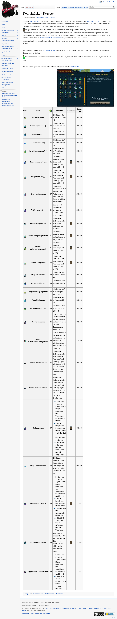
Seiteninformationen (8, 106)
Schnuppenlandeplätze (9, 30)
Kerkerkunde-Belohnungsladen (51, 38)
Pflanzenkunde (38, 594)
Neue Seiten (5, 80)
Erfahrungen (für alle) (7, 63)
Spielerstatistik (9, 52)
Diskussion (29, 7)
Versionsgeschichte (81, 7)
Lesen (58, 7)
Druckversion (6, 101)
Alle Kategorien (6, 77)
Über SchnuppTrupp (36, 613)
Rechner (9, 55)
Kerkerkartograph (9, 49)
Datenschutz (25, 613)
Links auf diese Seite (8, 93)
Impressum (47, 613)
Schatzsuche (9, 33)
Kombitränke (34, 21)
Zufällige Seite (5, 85)
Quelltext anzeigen (68, 7)
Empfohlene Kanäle (7, 72)
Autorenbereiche (9, 58)
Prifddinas (59, 594)
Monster (9, 35)
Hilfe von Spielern (6, 60)
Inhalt (9, 28)
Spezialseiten (6, 99)
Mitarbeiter (4, 65)
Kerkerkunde (49, 594)
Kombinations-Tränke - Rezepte (45, 17)
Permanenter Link (7, 103)
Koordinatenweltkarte (9, 41)
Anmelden (112, 2)
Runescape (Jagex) (7, 68)
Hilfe (2, 88)
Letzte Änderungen (7, 82)
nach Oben (113, 618)
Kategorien (27, 594)
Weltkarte (9, 38)
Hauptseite (4, 21)
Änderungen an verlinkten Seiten (10, 96)
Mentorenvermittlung (7, 46)
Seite (22, 7)
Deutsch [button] (105, 2)
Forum (3, 25)
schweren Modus (50, 50)
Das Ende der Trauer (94, 21)
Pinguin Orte (5, 44)
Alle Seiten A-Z (6, 75)
